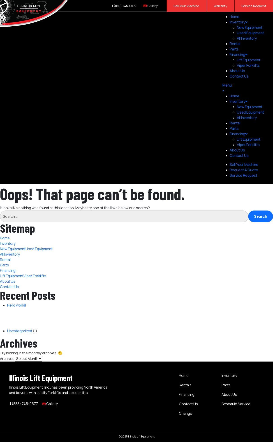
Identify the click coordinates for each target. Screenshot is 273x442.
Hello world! (16, 305)
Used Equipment (250, 32)
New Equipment (249, 27)
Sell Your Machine (187, 6)
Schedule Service (236, 403)
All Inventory (247, 38)
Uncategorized (19, 330)
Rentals (185, 384)
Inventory (239, 22)
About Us (237, 70)
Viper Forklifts (248, 65)
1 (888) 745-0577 (124, 6)
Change (185, 413)
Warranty (221, 6)
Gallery (150, 6)
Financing (239, 54)
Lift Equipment (248, 59)
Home (234, 16)
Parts (234, 49)
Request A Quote (244, 169)
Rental (235, 43)
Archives (7, 358)
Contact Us (239, 76)
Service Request (253, 6)
